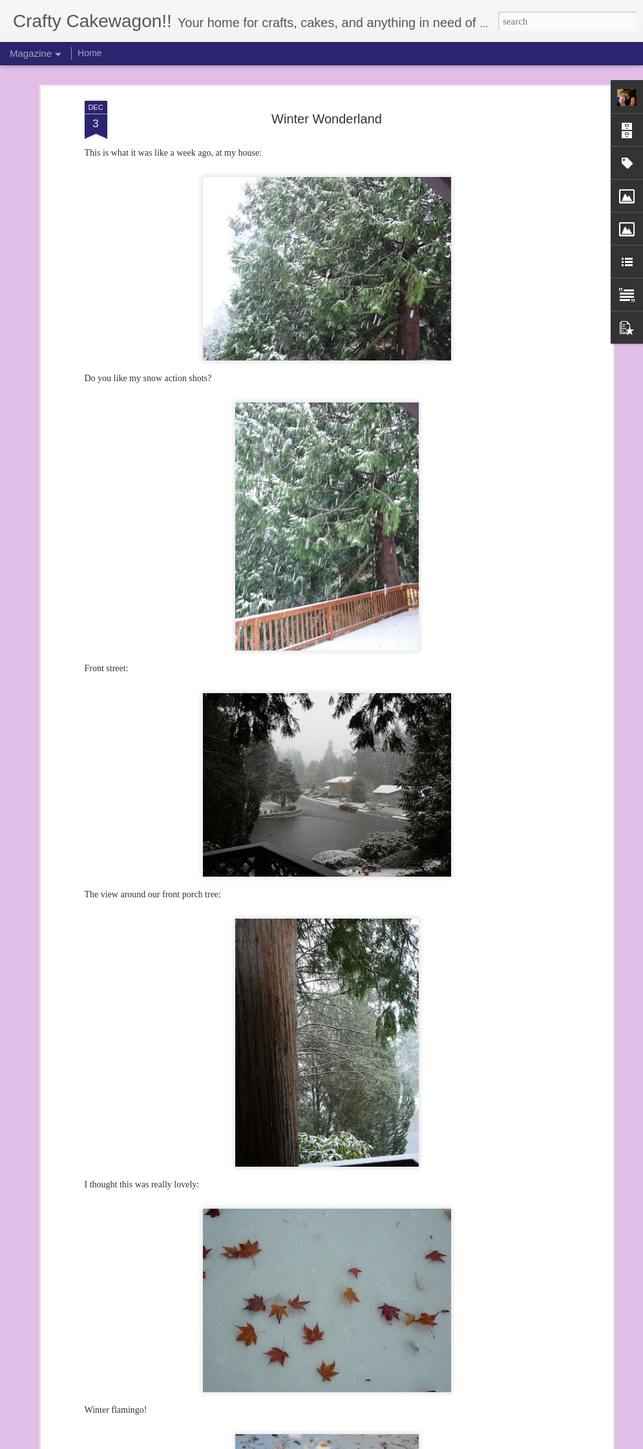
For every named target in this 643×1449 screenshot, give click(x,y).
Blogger (357, 1442)
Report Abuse (395, 1442)
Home (89, 53)
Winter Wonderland (326, 101)
